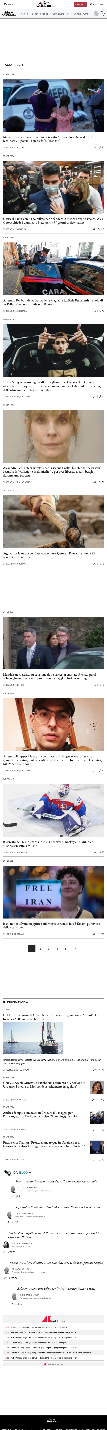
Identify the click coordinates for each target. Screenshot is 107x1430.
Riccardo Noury (28, 1188)
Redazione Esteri (13, 147)
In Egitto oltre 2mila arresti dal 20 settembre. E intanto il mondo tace (56, 1207)
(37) (101, 229)
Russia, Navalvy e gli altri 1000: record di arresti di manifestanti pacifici (56, 1263)
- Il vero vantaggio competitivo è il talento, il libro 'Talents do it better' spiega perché (41, 1332)
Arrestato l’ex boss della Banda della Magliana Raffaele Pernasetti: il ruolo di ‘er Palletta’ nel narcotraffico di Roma (53, 302)
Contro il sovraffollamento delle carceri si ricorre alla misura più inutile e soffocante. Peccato (55, 1235)
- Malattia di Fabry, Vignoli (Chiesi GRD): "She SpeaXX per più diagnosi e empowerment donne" (46, 1348)
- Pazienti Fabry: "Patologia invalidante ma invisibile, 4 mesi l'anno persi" (36, 1343)
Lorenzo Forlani (13, 934)
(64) (100, 1100)
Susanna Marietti (21, 1243)
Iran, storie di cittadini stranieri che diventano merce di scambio (56, 1181)
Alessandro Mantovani (16, 1070)
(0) (101, 147)
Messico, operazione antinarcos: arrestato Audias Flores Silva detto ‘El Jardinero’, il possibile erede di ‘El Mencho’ (48, 139)
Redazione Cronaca (15, 311)
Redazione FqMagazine (16, 396)
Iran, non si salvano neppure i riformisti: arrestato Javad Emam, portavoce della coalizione (51, 925)
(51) (15, 1222)
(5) (101, 311)
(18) (101, 934)
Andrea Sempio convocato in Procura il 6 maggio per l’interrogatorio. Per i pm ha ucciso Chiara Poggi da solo (40, 1114)
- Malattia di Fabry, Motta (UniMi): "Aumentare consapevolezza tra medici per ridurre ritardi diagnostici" (48, 1353)
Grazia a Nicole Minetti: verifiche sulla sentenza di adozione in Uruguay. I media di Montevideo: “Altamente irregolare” (44, 1084)
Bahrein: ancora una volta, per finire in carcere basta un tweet (56, 1288)
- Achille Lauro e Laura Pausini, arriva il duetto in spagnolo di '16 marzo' (36, 1327)
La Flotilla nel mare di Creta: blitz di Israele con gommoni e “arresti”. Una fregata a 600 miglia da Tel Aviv (52, 1017)
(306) (13, 1278)
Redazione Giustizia (14, 229)
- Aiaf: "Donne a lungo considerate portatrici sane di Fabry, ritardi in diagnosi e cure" (41, 1337)
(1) (101, 852)
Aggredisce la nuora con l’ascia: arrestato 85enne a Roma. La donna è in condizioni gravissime (50, 555)
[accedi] (97, 4)
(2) (101, 396)
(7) (19, 1304)
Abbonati (80, 4)
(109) (12, 1252)
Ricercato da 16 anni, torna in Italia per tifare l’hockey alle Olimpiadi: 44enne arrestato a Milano (49, 844)
